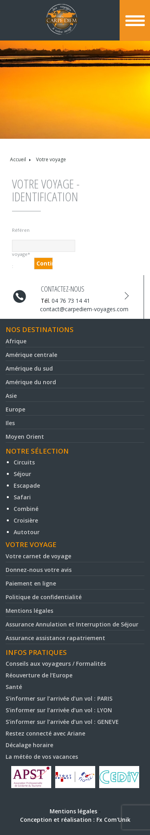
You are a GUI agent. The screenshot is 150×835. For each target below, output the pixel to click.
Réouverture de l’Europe (39, 675)
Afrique (16, 341)
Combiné (26, 509)
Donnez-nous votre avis (39, 570)
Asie (11, 395)
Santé (14, 687)
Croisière (26, 520)
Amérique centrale (31, 355)
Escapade (27, 485)
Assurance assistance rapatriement (55, 638)
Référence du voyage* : (21, 231)
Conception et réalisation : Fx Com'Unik (75, 819)
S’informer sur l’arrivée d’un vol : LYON (59, 710)
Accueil (18, 159)
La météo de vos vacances (42, 756)
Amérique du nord (31, 382)
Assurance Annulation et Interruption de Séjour (72, 624)
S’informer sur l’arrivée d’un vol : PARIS (59, 698)
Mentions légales (29, 610)
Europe (15, 409)
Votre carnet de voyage (38, 556)
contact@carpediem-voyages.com (84, 309)
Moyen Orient (25, 436)
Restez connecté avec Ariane (45, 733)
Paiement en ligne (31, 583)
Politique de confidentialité (44, 597)
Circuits (24, 462)
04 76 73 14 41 (71, 300)
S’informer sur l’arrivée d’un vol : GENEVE (62, 722)
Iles (10, 423)
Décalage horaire (29, 745)
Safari (22, 497)
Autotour (27, 532)
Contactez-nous (62, 289)
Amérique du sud (29, 368)
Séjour (22, 474)
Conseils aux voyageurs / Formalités (56, 663)
